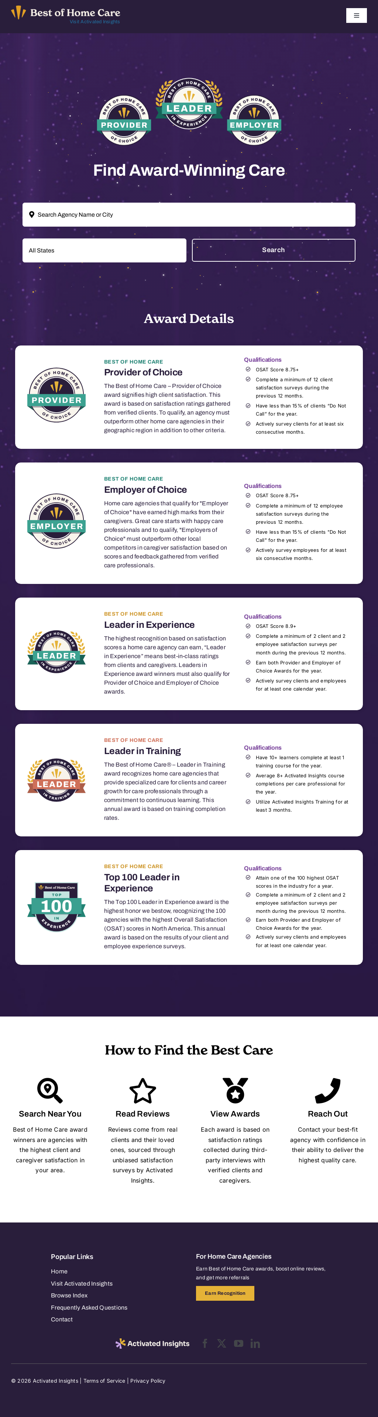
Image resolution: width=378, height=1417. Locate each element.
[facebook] (205, 1343)
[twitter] (221, 1343)
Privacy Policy (147, 1381)
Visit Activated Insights (95, 21)
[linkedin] (255, 1343)
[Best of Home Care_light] (65, 8)
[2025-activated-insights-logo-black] (152, 1341)
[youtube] (238, 1343)
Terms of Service (104, 1381)
